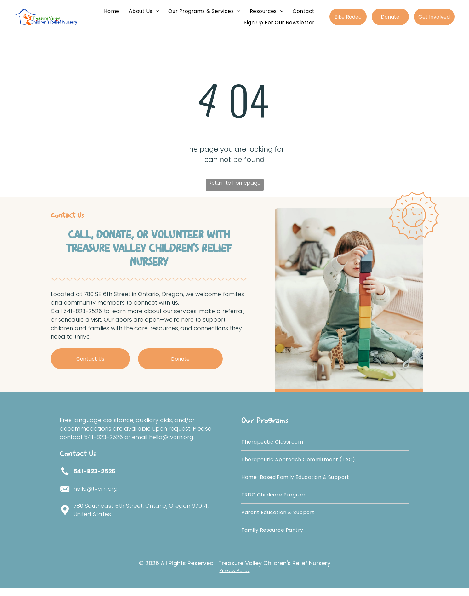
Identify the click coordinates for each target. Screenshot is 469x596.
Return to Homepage (234, 190)
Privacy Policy (235, 578)
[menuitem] (111, 13)
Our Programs (264, 428)
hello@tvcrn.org (95, 496)
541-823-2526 (94, 479)
